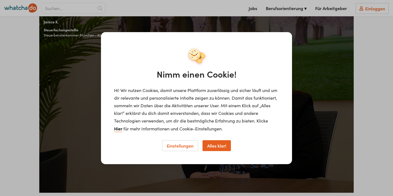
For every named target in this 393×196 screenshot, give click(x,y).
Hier (118, 128)
